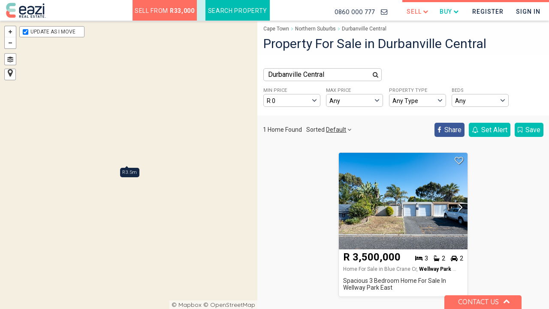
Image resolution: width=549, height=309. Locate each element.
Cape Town (276, 29)
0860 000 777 (355, 12)
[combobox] (322, 74)
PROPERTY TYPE (408, 90)
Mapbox (190, 305)
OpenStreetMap (232, 305)
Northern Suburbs (315, 29)
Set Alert (489, 130)
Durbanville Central (364, 29)
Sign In (528, 11)
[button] (458, 208)
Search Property (238, 10)
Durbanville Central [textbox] (296, 74)
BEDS (458, 90)
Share (449, 130)
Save (529, 130)
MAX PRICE (338, 90)
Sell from (165, 10)
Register (488, 11)
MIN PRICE (275, 90)
